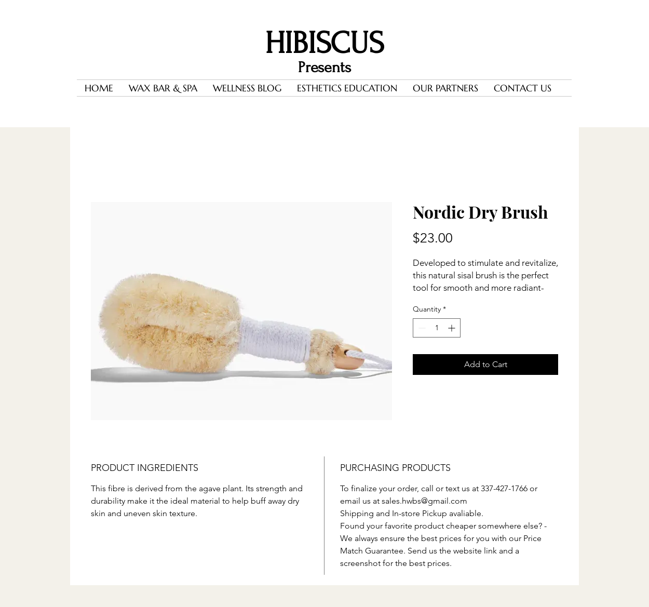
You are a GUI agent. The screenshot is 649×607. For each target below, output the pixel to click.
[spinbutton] (436, 328)
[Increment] (452, 328)
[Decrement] (420, 328)
